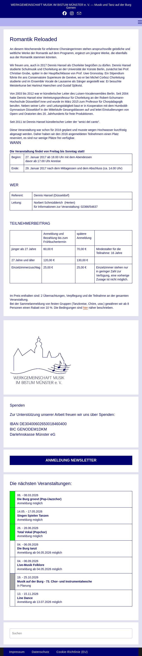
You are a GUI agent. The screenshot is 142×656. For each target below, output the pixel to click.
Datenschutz (40, 652)
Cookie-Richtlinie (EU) (72, 652)
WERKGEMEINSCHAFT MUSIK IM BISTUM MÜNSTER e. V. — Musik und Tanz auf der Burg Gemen (71, 6)
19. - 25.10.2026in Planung (54, 581)
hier (85, 307)
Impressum (17, 652)
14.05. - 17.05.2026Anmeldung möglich (32, 515)
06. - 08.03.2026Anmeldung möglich (39, 499)
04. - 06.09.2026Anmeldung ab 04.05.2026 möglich (39, 548)
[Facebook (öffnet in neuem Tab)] (64, 13)
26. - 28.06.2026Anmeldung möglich (32, 532)
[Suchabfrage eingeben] (71, 633)
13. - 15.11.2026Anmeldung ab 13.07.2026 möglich (39, 598)
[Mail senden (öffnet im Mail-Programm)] (78, 13)
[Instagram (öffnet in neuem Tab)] (71, 13)
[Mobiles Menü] (140, 22)
